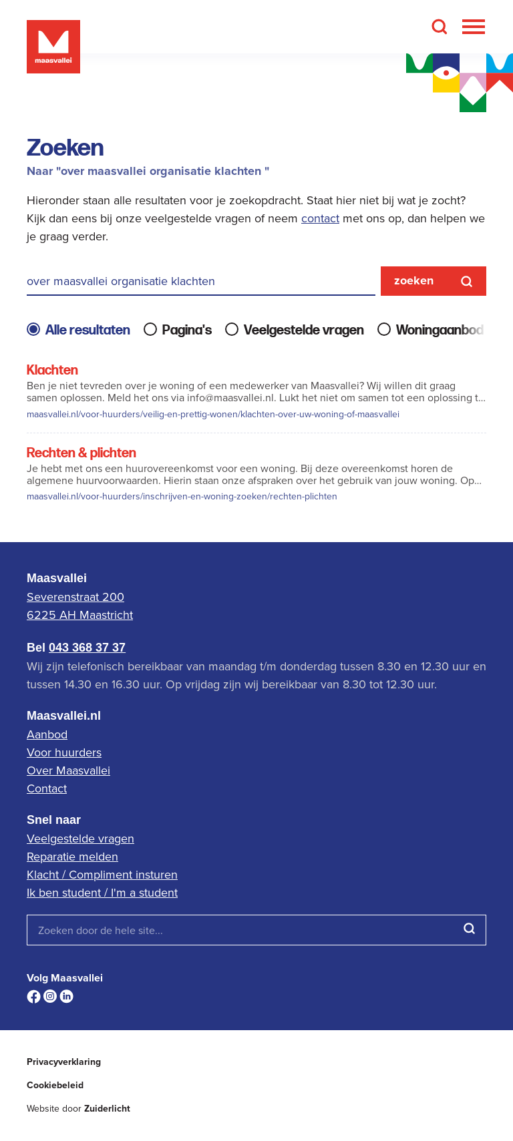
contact (320, 218)
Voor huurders (64, 752)
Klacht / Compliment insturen (102, 874)
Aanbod (47, 734)
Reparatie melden (72, 856)
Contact (47, 788)
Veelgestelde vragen (80, 838)
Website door (78, 1109)
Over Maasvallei (68, 770)
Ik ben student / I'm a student (102, 892)
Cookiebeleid (55, 1085)
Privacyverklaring (64, 1062)
